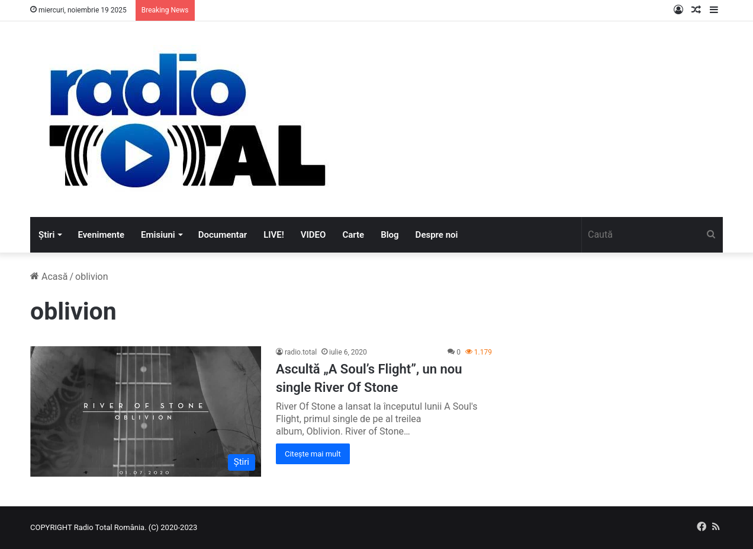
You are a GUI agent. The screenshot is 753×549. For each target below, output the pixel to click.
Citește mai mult (313, 453)
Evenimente (101, 234)
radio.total (301, 352)
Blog (389, 234)
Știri (46, 234)
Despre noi (437, 234)
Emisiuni (158, 234)
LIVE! (273, 234)
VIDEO (313, 234)
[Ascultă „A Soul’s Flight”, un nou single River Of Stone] (145, 411)
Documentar (222, 234)
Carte (353, 234)
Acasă (48, 276)
